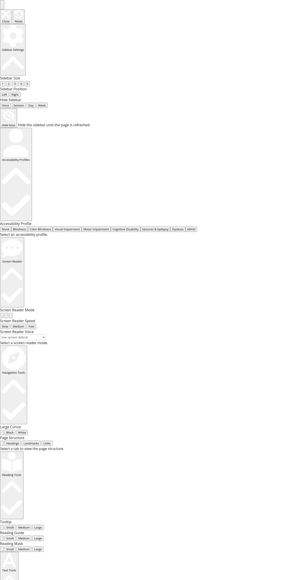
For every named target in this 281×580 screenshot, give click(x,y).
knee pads (151, 401)
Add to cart (44, 479)
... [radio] (3, 40)
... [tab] (7, 199)
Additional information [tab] (51, 515)
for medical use (228, 510)
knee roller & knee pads (185, 401)
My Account (162, 389)
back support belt (251, 401)
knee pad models (55, 426)
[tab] (2, 199)
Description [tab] (42, 509)
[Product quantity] (35, 467)
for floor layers (228, 491)
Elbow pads (221, 401)
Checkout (182, 389)
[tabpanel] (140, 204)
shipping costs (70, 452)
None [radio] (5, 99)
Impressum (202, 389)
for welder (224, 530)
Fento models (84, 426)
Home (33, 426)
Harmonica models (231, 471)
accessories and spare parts (89, 497)
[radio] (2, 133)
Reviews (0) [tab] (42, 521)
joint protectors (228, 478)
